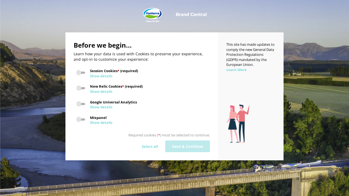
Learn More (236, 69)
